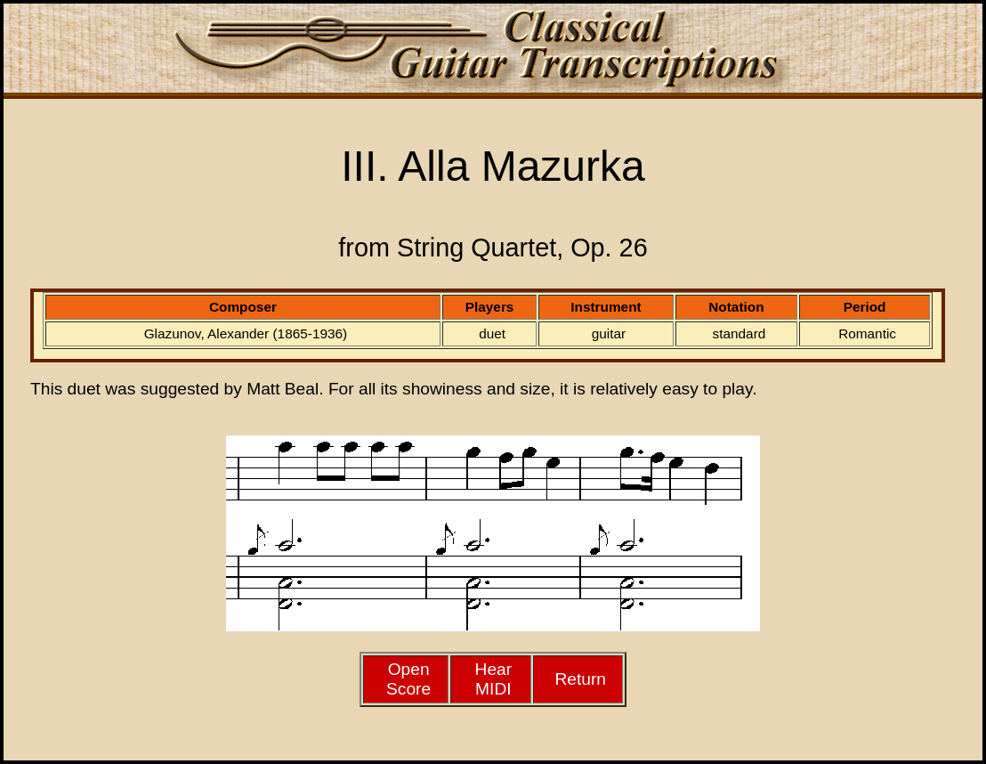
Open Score (408, 679)
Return (580, 679)
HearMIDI (494, 679)
